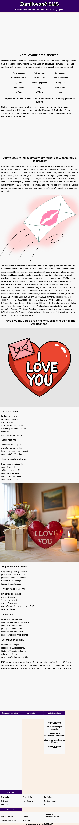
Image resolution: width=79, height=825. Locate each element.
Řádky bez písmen (18, 78)
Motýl (39, 87)
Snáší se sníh (60, 87)
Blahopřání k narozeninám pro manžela (54, 734)
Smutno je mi (39, 78)
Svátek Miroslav (54, 746)
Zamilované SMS (39, 4)
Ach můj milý (39, 73)
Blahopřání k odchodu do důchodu (54, 741)
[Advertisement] (39, 32)
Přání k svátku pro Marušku (54, 728)
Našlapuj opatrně (39, 83)
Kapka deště (60, 73)
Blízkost (39, 92)
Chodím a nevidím (60, 78)
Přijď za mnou (19, 73)
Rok (60, 92)
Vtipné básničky (54, 722)
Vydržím (18, 83)
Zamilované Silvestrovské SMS (52, 815)
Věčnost (19, 92)
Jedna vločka (18, 87)
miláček (13, 61)
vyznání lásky (62, 176)
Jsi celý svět (60, 83)
